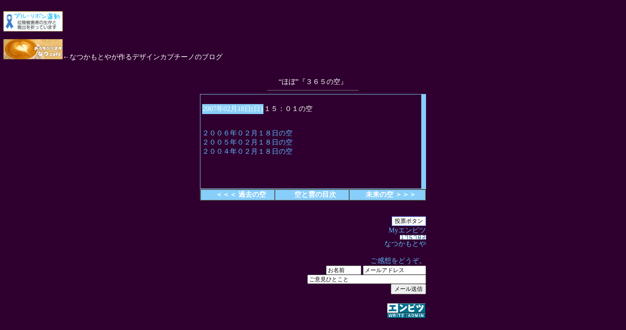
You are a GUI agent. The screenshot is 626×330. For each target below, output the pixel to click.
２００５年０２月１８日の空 (247, 142)
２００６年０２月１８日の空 (247, 133)
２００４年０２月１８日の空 (247, 151)
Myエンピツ (313, 273)
